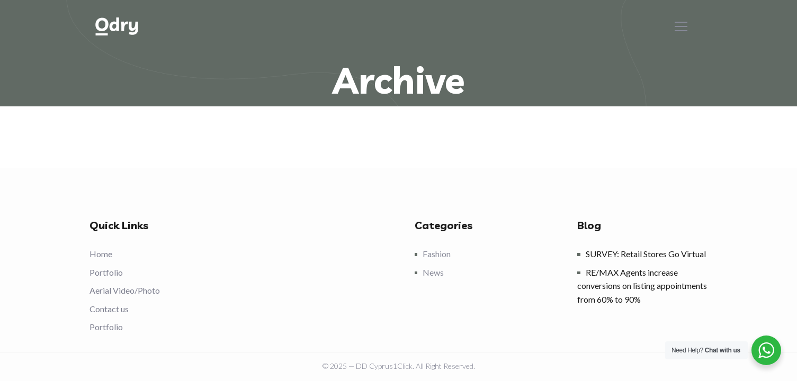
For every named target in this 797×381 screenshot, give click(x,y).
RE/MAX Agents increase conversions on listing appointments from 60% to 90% (642, 285)
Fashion (437, 254)
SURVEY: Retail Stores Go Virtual (646, 254)
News (433, 272)
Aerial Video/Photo (124, 290)
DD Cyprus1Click (384, 365)
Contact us (109, 309)
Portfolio (106, 272)
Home (100, 254)
